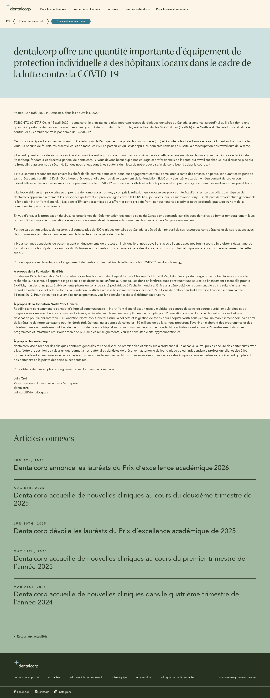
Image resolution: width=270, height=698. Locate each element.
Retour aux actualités (32, 636)
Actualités (56, 113)
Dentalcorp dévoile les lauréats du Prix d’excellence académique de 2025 (125, 531)
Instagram (65, 692)
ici (180, 262)
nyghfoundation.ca (167, 332)
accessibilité (143, 677)
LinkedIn (44, 692)
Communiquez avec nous (71, 21)
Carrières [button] (112, 9)
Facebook (23, 692)
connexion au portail (26, 677)
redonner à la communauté (85, 677)
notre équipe (119, 677)
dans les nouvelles (77, 113)
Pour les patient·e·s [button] (137, 9)
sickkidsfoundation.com (147, 295)
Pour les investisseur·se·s (172, 9)
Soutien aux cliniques (86, 9)
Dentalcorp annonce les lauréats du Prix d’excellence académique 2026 (121, 468)
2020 (95, 113)
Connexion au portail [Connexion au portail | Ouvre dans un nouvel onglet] (31, 21)
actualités (54, 677)
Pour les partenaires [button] (53, 9)
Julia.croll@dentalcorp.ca (31, 392)
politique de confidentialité (177, 677)
